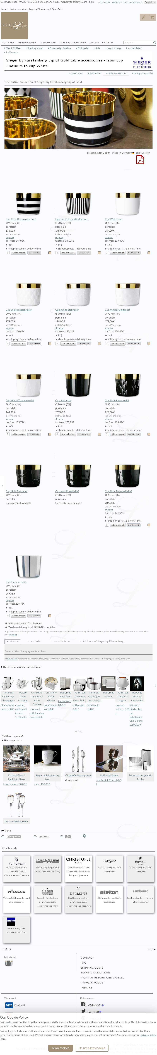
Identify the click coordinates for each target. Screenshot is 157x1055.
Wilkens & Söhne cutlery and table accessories (16, 895)
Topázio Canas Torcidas (22, 689)
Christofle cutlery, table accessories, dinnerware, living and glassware (78, 867)
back (7, 949)
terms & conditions (96, 972)
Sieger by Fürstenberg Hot (47, 763)
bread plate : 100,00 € (15, 784)
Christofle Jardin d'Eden (51, 689)
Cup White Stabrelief (78, 286)
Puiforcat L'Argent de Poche (140, 763)
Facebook (94, 1004)
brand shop (77, 73)
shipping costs (92, 967)
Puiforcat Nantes (108, 687)
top (150, 949)
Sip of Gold (57, 9)
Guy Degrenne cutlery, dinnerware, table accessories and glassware (78, 897)
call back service (133, 2)
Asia (97, 48)
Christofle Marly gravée (78, 761)
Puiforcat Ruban (109, 761)
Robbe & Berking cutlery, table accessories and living (47, 865)
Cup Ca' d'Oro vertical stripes (78, 195)
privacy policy (92, 982)
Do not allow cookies (92, 1048)
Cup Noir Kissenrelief (128, 376)
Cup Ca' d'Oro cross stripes (29, 195)
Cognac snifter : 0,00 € (122, 709)
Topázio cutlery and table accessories (109, 865)
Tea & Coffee (13, 48)
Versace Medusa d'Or (16, 807)
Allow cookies (60, 1048)
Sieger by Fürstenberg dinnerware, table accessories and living (47, 897)
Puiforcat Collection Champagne (8, 689)
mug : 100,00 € (42, 784)
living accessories (143, 73)
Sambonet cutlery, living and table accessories (140, 895)
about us (117, 2)
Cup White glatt (128, 195)
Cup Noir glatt (78, 376)
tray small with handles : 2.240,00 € (37, 713)
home (4, 9)
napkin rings (114, 48)
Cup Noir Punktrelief (78, 467)
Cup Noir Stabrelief (29, 467)
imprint (86, 987)
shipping (10, 237)
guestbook (104, 2)
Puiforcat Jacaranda (65, 687)
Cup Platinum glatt (29, 558)
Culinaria (83, 48)
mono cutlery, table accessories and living (16, 926)
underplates (134, 48)
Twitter (92, 1011)
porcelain (95, 73)
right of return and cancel (102, 977)
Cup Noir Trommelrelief (128, 467)
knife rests (12, 52)
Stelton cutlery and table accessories (109, 895)
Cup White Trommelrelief (29, 376)
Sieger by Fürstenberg (39, 9)
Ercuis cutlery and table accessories (140, 865)
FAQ (83, 962)
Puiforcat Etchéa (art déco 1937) (94, 689)
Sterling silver (35, 48)
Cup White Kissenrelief (29, 286)
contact (87, 957)
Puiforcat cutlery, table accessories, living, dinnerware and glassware (16, 867)
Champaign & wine (60, 48)
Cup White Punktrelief (128, 286)
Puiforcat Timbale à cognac (122, 689)
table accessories (18, 9)
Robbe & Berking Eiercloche (137, 689)
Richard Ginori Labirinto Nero (16, 763)
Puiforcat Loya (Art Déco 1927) (80, 689)
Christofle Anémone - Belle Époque (37, 691)
